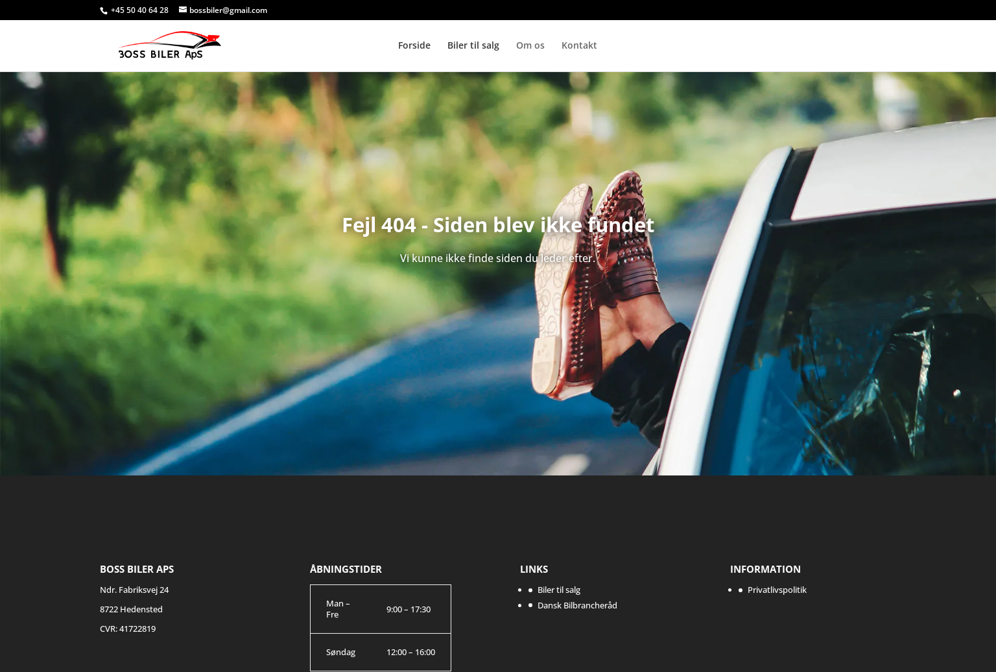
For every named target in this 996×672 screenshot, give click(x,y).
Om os (530, 46)
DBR (841, 38)
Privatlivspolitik (777, 589)
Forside (414, 46)
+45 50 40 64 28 (141, 10)
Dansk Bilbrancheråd (577, 605)
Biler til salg (473, 46)
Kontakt (579, 46)
